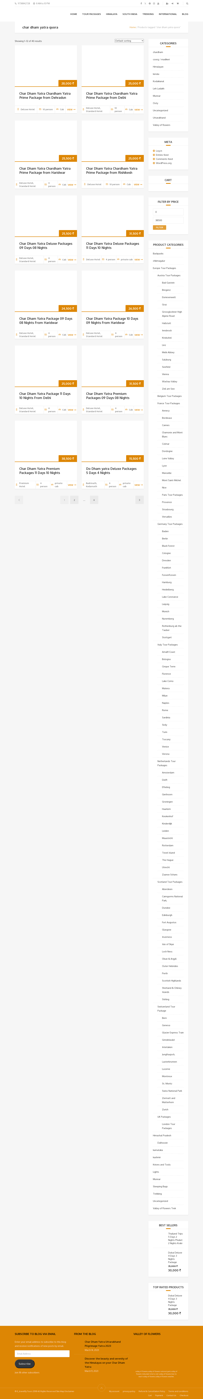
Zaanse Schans (169, 874)
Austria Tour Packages (169, 275)
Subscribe (25, 1363)
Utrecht (166, 867)
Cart (150, 1395)
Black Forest (168, 545)
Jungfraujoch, (168, 1054)
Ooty (155, 103)
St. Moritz (167, 1083)
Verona (165, 753)
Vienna (165, 374)
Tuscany (166, 739)
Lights (156, 1171)
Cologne (166, 553)
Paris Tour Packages (172, 494)
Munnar (157, 95)
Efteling (166, 787)
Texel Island (168, 852)
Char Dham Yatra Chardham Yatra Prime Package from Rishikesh (111, 170)
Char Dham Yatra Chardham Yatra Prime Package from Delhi (111, 95)
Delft (164, 779)
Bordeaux (167, 417)
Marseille (167, 473)
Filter (159, 227)
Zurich (165, 1109)
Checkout (184, 1395)
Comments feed (164, 159)
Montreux (167, 1076)
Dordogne (167, 451)
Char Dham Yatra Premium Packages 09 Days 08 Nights (107, 396)
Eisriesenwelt (169, 297)
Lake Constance (170, 596)
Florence (166, 673)
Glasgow (166, 929)
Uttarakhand (159, 117)
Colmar (165, 443)
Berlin (165, 538)
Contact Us (171, 1395)
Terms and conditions (178, 1391)
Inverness (167, 936)
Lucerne (166, 1069)
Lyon (164, 465)
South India (130, 14)
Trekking (148, 14)
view (71, 109)
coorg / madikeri (161, 59)
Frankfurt (166, 567)
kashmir (157, 1157)
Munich (165, 611)
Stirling (165, 999)
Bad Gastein (168, 282)
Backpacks (158, 253)
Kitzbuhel (167, 337)
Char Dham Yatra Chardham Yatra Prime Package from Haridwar (45, 170)
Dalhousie (163, 1142)
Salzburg (166, 359)
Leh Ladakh (158, 88)
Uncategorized (160, 110)
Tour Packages (91, 14)
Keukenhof (167, 816)
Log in (159, 150)
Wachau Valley (169, 381)
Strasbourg (167, 509)
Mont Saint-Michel (171, 480)
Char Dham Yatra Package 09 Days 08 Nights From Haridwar (45, 320)
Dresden (166, 560)
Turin (164, 732)
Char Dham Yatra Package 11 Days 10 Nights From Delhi (44, 396)
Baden (165, 531)
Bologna (166, 659)
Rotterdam (167, 845)
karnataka (158, 1150)
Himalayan (158, 66)
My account (114, 1391)
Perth (165, 973)
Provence (167, 502)
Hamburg (167, 582)
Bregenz (166, 290)
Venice (165, 746)
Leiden (165, 830)
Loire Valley (168, 458)
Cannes (166, 425)
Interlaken (167, 1047)
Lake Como (167, 681)
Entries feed (162, 154)
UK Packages (164, 1116)
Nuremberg (168, 618)
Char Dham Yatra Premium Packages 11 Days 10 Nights (39, 471)
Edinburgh (167, 915)
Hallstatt (166, 323)
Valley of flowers (161, 125)
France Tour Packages (169, 403)
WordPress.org (164, 163)
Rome (165, 710)
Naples (165, 702)
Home (73, 14)
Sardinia (166, 717)
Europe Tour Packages (164, 268)
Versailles (167, 516)
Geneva (166, 1025)
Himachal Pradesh (162, 1135)
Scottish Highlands (171, 980)
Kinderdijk (167, 823)
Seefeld (166, 366)
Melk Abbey (168, 352)
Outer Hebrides (170, 966)
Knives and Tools (162, 1164)
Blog (185, 14)
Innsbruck (167, 330)
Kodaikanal (158, 81)
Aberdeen (167, 889)
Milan (165, 695)
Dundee (166, 907)
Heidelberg (168, 589)
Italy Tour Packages (168, 644)
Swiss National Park (172, 1090)
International (168, 14)
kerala (156, 74)
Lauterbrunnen (169, 1061)
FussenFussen (169, 575)
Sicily (164, 724)
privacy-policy (129, 1391)
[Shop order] (129, 40)
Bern (164, 1018)
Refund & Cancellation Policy (152, 1391)
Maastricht (167, 838)
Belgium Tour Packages (170, 396)
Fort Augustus (169, 922)
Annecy (166, 410)
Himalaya (111, 14)
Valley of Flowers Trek (164, 1208)
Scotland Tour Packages (170, 881)
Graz (164, 304)
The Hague (167, 860)
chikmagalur (159, 260)
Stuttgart (167, 637)
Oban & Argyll (169, 958)
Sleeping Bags (160, 1186)
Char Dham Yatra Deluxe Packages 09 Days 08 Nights (45, 245)
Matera (166, 688)
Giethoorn (167, 794)
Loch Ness (167, 951)
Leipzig (165, 604)
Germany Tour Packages (170, 524)
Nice (164, 487)
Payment (159, 1395)
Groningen (167, 801)
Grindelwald (168, 1039)
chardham (158, 52)
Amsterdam (168, 772)
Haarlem (166, 809)
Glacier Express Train (173, 1032)
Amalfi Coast (168, 651)
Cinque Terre (168, 666)
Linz (164, 345)
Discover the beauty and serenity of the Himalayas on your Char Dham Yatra (106, 1362)
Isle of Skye (168, 944)
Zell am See (168, 388)
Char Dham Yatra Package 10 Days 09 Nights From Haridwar (112, 320)
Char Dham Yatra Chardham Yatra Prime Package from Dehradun (45, 95)
